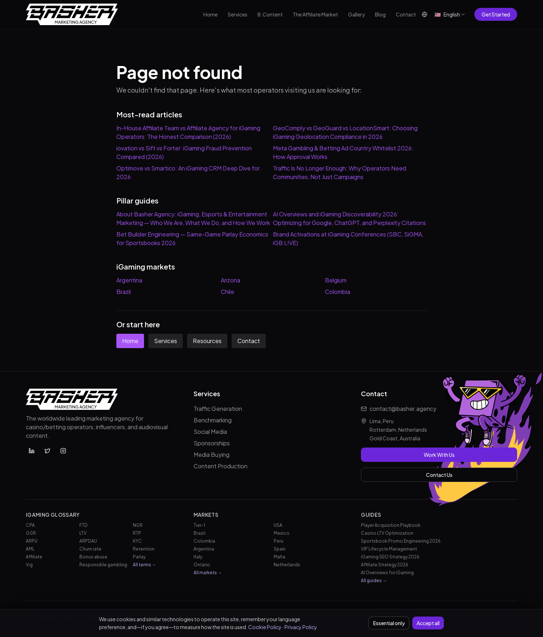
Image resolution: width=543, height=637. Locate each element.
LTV (83, 533)
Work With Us (439, 454)
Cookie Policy (265, 627)
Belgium (336, 280)
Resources (207, 341)
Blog (380, 14)
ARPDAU (88, 541)
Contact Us (439, 475)
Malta (279, 556)
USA (278, 525)
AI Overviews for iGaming (387, 572)
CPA (30, 525)
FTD (83, 525)
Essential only (389, 623)
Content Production (220, 466)
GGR (31, 533)
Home (210, 14)
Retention (143, 549)
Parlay (139, 556)
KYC (137, 541)
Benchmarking (213, 420)
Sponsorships (212, 443)
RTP (137, 533)
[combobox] (450, 14)
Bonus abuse (93, 556)
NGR (138, 525)
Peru (278, 541)
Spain (280, 549)
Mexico (281, 533)
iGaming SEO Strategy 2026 (390, 556)
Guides (371, 514)
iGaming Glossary (53, 514)
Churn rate (90, 549)
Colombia (337, 291)
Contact (406, 14)
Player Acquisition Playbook (391, 525)
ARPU (31, 541)
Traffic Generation (218, 408)
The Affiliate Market (315, 14)
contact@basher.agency (403, 408)
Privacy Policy (300, 627)
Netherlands (287, 564)
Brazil (123, 291)
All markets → (208, 572)
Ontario (202, 564)
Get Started (496, 14)
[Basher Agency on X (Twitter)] (47, 450)
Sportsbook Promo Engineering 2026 (401, 541)
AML (30, 549)
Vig (29, 564)
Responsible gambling (103, 564)
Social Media (210, 431)
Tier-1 (199, 525)
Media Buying (211, 454)
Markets (206, 514)
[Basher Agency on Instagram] (63, 450)
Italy (198, 556)
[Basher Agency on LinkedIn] (31, 450)
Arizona (230, 280)
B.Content (270, 14)
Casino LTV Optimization (387, 533)
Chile (227, 291)
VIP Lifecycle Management (389, 549)
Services (237, 14)
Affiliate (34, 556)
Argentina (129, 280)
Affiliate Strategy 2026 (384, 564)
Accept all (428, 623)
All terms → (144, 564)
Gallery (356, 14)
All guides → (374, 580)
